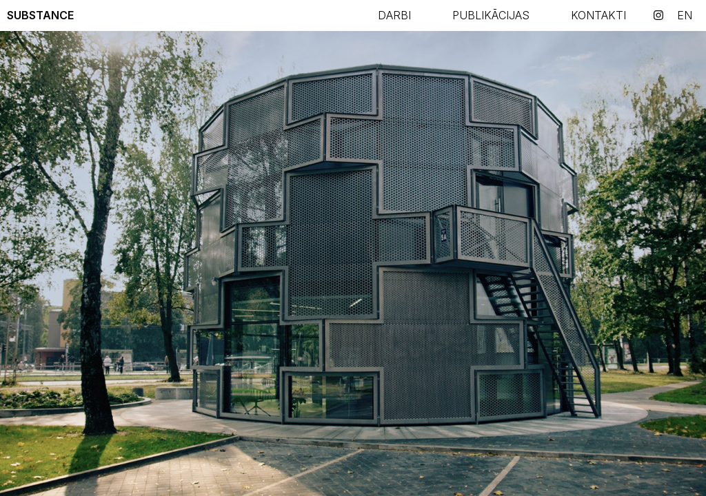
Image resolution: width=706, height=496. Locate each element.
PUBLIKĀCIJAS (491, 15)
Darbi (394, 15)
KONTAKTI (598, 15)
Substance (40, 15)
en (684, 15)
